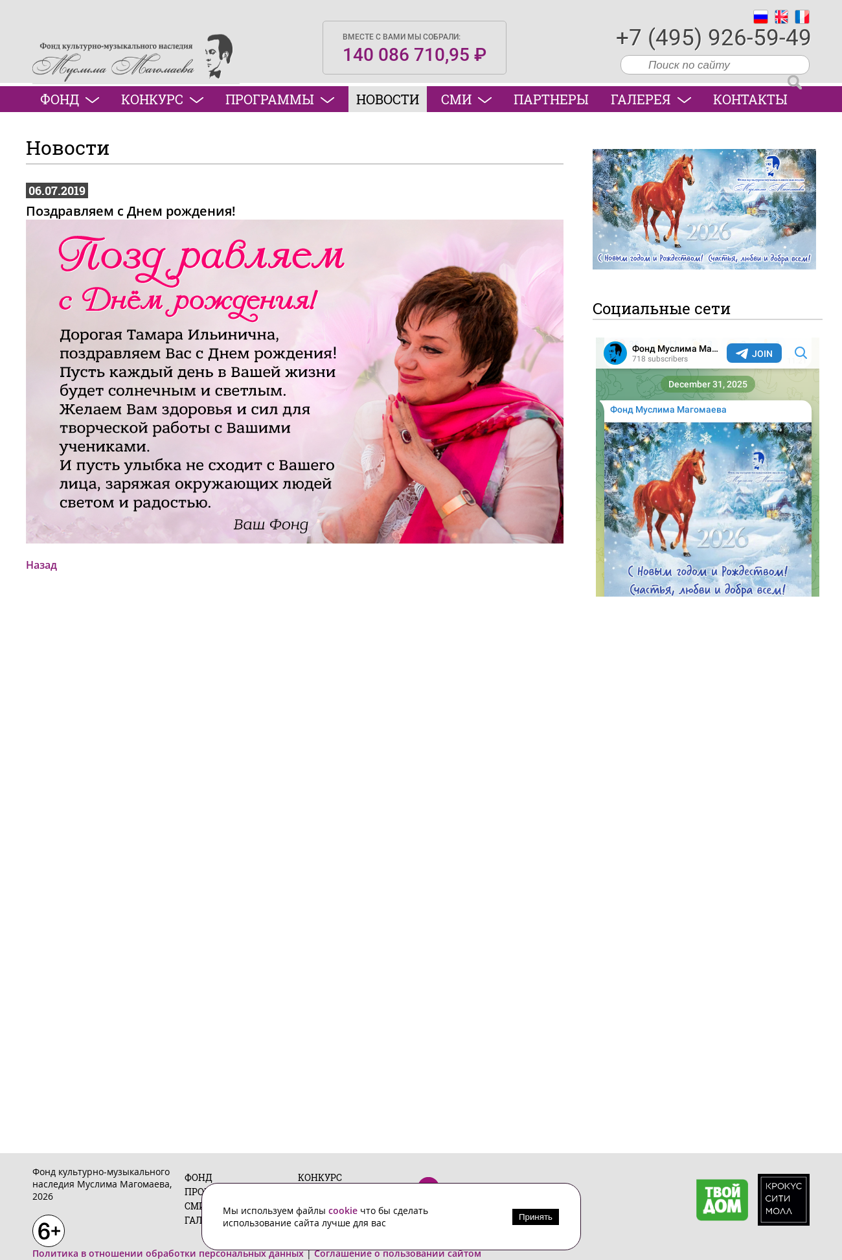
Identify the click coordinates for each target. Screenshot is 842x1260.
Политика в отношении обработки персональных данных (168, 1253)
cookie (344, 1210)
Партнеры (551, 99)
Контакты (750, 99)
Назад (41, 565)
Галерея (651, 99)
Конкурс (162, 99)
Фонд (69, 99)
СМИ (466, 99)
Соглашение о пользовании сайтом (397, 1253)
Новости (387, 99)
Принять (535, 1217)
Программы (279, 99)
